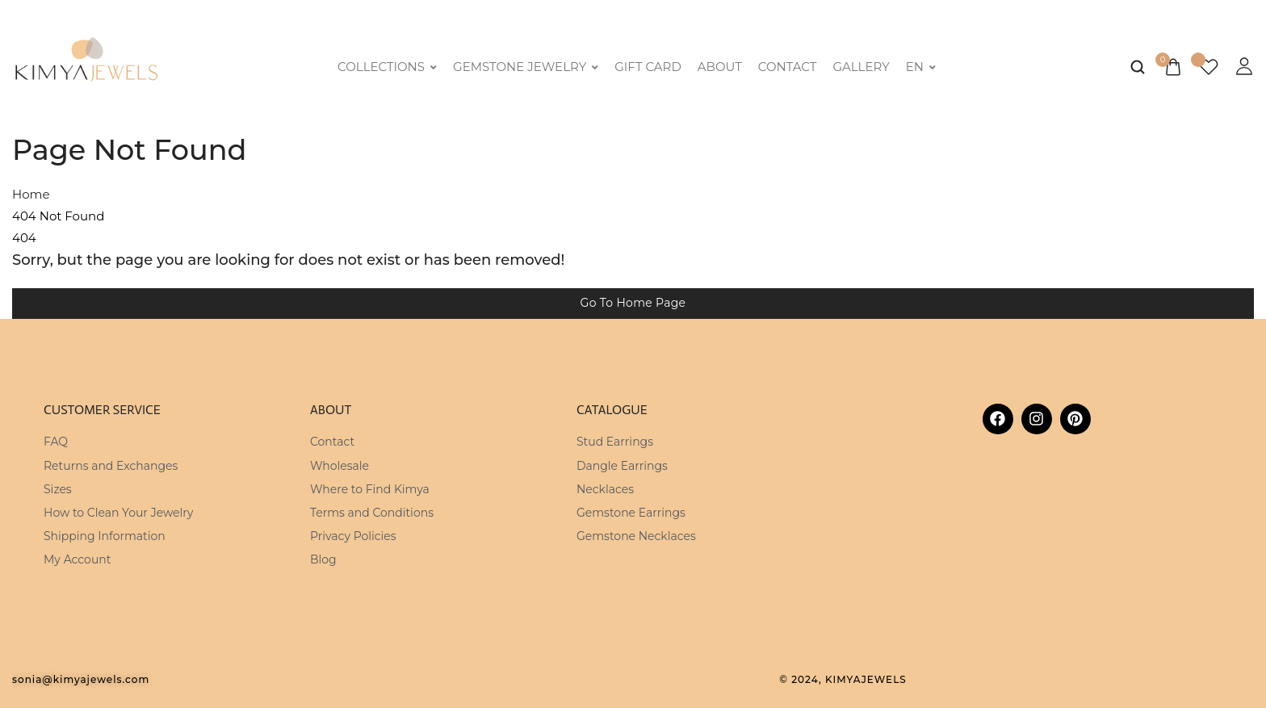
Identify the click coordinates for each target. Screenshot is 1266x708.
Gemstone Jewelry (525, 67)
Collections (387, 67)
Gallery (860, 67)
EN (921, 67)
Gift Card (647, 67)
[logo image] (86, 65)
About (720, 67)
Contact (787, 67)
